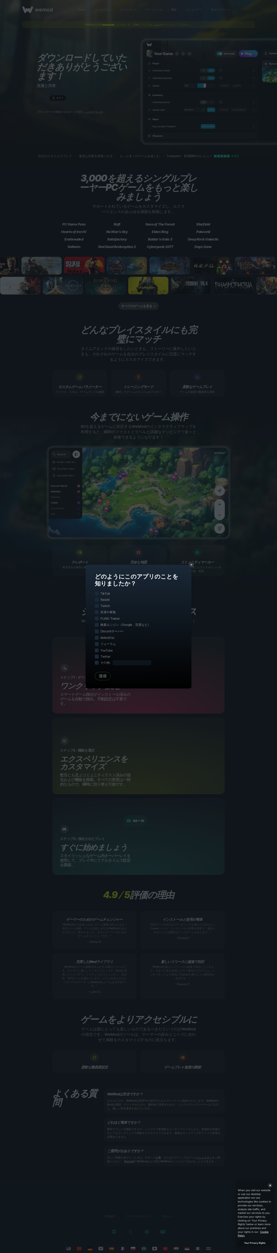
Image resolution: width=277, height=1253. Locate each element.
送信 (103, 676)
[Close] (270, 1185)
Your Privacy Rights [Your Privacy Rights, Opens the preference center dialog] (254, 1242)
